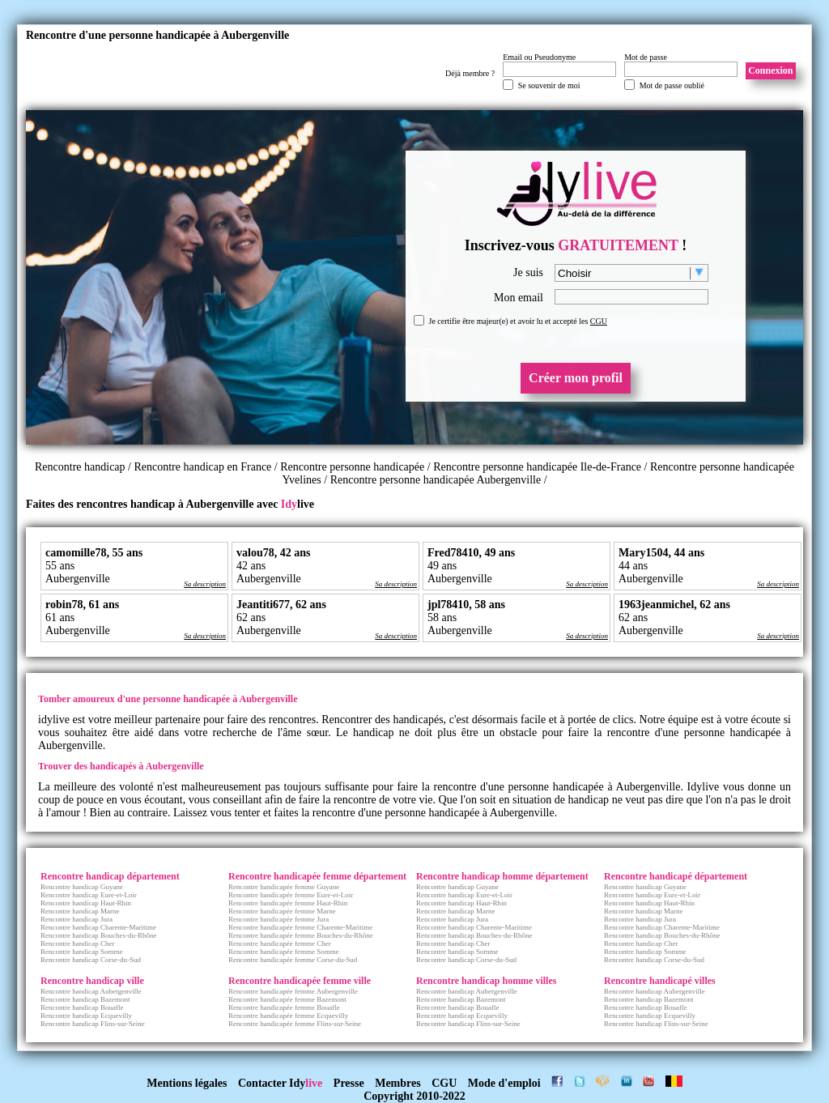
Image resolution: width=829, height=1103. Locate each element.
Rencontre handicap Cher (77, 943)
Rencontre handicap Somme (81, 952)
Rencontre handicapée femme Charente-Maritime (300, 927)
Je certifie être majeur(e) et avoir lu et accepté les (518, 321)
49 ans (442, 566)
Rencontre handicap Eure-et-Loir (88, 895)
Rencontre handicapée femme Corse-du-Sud (292, 960)
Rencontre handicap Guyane (81, 887)
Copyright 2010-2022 (414, 1096)
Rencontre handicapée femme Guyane (283, 887)
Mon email (518, 298)
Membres (398, 1083)
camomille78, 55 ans (93, 553)
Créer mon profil (576, 378)
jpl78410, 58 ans (466, 604)
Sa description (205, 584)
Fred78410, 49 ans (471, 553)
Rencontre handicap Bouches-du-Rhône (98, 935)
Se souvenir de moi (549, 85)
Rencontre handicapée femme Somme (283, 952)
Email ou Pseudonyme (539, 57)
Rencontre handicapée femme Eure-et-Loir (290, 895)
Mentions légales (187, 1083)
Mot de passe (645, 57)
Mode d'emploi (504, 1083)
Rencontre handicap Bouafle (81, 1007)
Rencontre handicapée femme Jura (278, 919)
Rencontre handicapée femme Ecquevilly (288, 1015)
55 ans (59, 566)
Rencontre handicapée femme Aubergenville (293, 991)
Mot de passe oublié (672, 85)
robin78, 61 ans (82, 604)
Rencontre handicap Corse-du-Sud (90, 960)
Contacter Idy (280, 1083)
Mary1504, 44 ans (661, 553)
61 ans (59, 617)
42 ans (251, 566)
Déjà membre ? (470, 73)
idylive (54, 719)
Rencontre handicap (80, 467)
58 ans (442, 617)
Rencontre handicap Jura (76, 919)
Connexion (770, 70)
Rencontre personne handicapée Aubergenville (436, 480)
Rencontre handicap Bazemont (85, 999)
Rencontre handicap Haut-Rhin (85, 903)
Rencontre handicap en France (204, 467)
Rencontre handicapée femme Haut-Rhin (287, 903)
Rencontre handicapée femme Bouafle (284, 1007)
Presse (349, 1083)
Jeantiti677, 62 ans (281, 604)
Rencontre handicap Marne (79, 911)
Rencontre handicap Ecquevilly (86, 1015)
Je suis (528, 272)
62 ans (251, 617)
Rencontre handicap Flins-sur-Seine (92, 1024)
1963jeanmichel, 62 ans (674, 604)
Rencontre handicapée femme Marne (282, 911)
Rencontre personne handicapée (352, 467)
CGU (598, 321)
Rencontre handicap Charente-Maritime (98, 927)
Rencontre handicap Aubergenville (91, 991)
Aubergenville (77, 579)
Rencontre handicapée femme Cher (279, 943)
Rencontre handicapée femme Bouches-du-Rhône (300, 935)
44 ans (633, 566)
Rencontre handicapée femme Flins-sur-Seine (294, 1024)
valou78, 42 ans (273, 553)
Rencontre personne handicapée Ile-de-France (537, 467)
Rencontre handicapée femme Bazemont (287, 999)
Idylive (703, 787)
